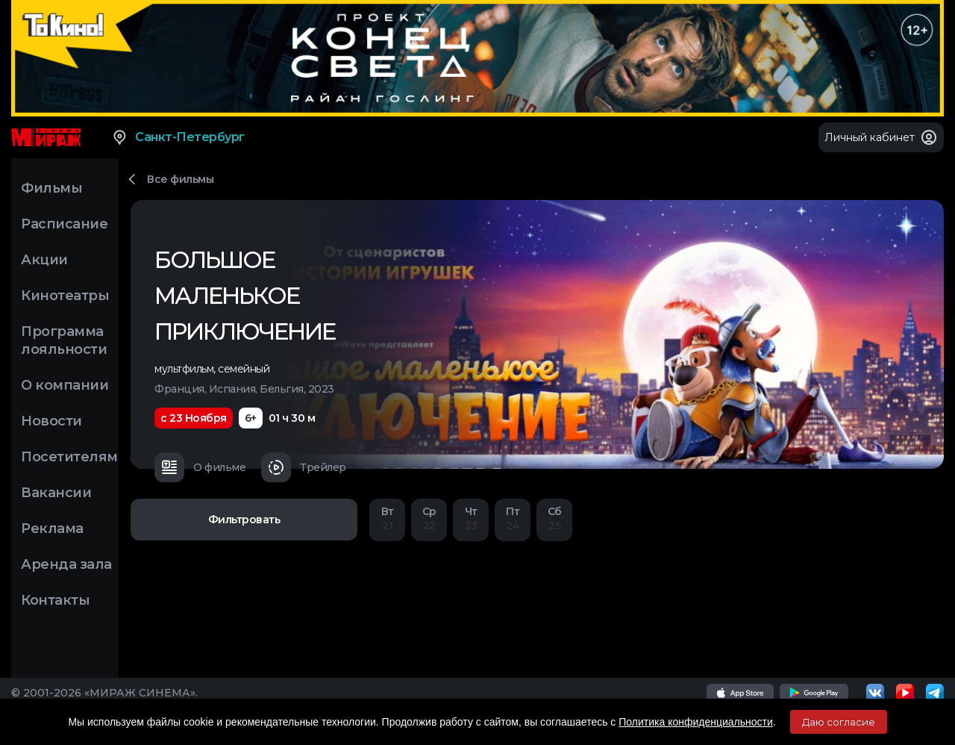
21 (387, 518)
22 (429, 518)
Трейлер (303, 467)
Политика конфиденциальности (696, 722)
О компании (64, 385)
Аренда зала (66, 564)
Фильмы (51, 188)
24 (513, 518)
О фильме (199, 467)
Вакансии (56, 492)
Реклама (52, 528)
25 (554, 518)
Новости (51, 421)
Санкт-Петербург (178, 137)
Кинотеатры (65, 295)
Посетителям (69, 457)
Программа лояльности (64, 340)
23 (471, 518)
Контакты (55, 600)
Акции (44, 260)
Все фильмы (180, 179)
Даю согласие (838, 722)
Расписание (64, 224)
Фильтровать (244, 519)
